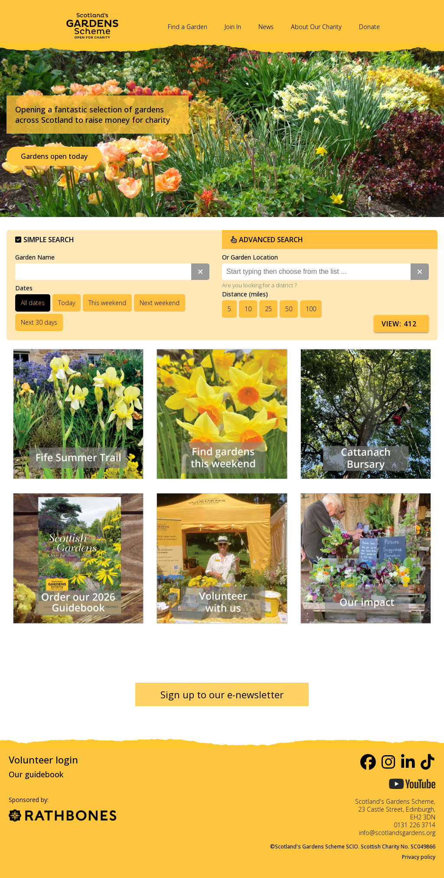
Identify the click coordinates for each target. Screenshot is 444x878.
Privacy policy (418, 857)
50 (288, 309)
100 (311, 309)
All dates (33, 303)
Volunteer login (43, 759)
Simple (44, 239)
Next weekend (160, 303)
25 (268, 309)
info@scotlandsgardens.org (397, 833)
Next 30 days (39, 322)
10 (248, 309)
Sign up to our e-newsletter (222, 694)
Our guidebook (36, 774)
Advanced (267, 239)
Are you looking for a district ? (259, 285)
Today (66, 303)
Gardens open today (54, 156)
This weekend (107, 303)
